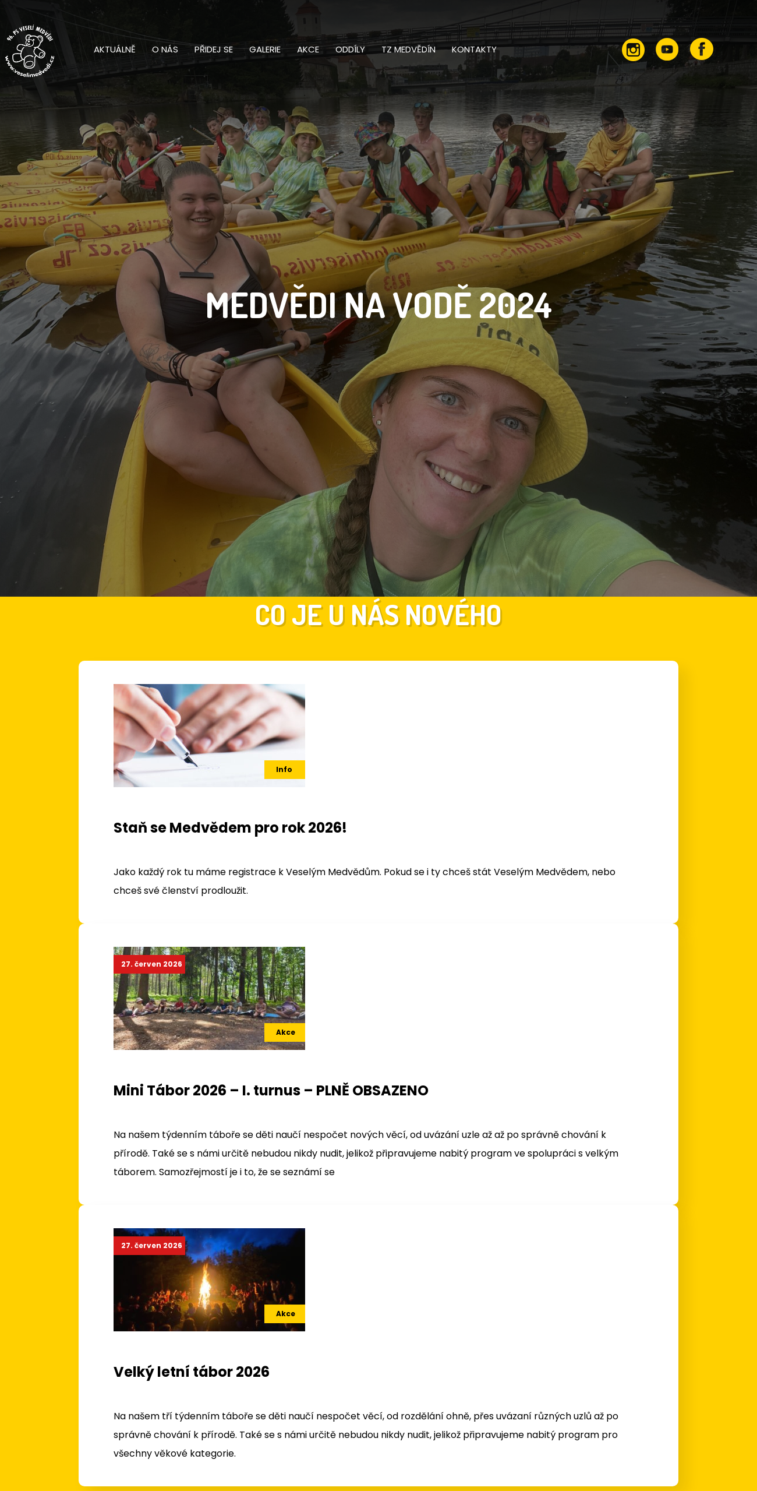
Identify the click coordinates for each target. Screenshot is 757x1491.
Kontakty (474, 49)
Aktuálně (115, 49)
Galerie (265, 49)
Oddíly (350, 49)
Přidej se (213, 49)
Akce (308, 49)
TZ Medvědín (408, 49)
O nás (165, 49)
